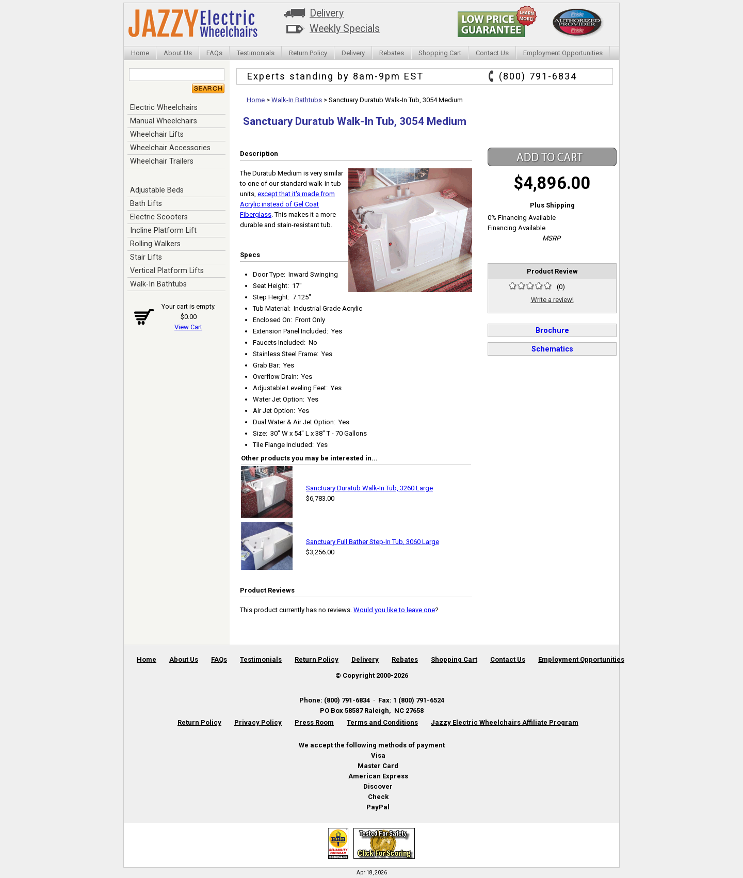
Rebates (391, 53)
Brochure (552, 330)
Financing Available (516, 228)
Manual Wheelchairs (163, 121)
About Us (178, 53)
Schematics (552, 349)
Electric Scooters (159, 217)
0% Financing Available (522, 217)
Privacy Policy (258, 722)
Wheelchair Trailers (161, 161)
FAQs (214, 53)
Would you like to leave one (394, 610)
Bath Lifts (146, 203)
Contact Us (492, 53)
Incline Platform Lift (163, 230)
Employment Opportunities (563, 53)
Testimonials (255, 53)
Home (140, 53)
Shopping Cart (439, 53)
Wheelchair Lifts (157, 134)
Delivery (327, 13)
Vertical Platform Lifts (167, 270)
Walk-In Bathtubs (158, 284)
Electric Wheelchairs (164, 107)
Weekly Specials (345, 29)
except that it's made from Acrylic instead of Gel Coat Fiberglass (287, 204)
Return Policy (308, 53)
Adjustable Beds (157, 190)
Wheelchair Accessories (170, 147)
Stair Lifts (146, 257)
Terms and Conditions (382, 722)
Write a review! (552, 300)
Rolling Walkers (155, 244)
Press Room (314, 722)
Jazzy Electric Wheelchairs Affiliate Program (504, 722)
